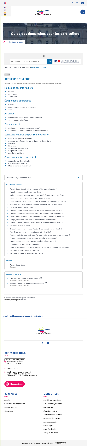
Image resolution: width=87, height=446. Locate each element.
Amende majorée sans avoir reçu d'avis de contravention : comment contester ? (40, 235)
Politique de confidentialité (31, 443)
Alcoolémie (12, 97)
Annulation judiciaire (16, 153)
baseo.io (23, 300)
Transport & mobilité (51, 433)
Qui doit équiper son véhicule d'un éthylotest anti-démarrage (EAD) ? (36, 229)
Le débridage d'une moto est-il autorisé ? (25, 244)
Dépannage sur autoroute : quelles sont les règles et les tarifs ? (34, 241)
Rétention (12, 146)
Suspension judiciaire (16, 151)
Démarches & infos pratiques (14, 404)
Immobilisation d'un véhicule (19, 161)
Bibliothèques (48, 425)
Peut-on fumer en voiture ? (20, 226)
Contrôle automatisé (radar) (18, 120)
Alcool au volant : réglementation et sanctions (28, 283)
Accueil (5, 316)
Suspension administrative (18, 148)
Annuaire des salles (50, 422)
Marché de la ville (50, 429)
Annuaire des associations (53, 415)
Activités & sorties (10, 407)
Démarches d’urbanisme (52, 418)
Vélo (10, 109)
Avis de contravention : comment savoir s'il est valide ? (30, 232)
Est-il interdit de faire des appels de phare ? (26, 253)
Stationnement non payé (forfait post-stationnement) (28, 130)
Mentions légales (47, 443)
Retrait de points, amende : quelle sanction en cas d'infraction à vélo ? (36, 223)
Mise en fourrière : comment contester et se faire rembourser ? (33, 238)
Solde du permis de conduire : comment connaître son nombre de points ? (38, 201)
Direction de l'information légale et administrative (20, 298)
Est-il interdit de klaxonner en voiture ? (24, 250)
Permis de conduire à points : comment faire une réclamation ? (33, 189)
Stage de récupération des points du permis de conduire (29, 141)
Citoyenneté (8, 411)
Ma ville (7, 400)
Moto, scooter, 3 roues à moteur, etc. (22, 107)
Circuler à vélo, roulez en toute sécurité (26, 278)
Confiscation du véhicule (17, 163)
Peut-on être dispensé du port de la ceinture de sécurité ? (31, 198)
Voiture (11, 105)
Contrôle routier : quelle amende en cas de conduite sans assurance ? (36, 213)
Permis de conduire (17, 265)
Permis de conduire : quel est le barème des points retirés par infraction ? (37, 217)
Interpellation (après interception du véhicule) (25, 118)
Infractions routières (38, 67)
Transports (25, 67)
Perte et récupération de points (20, 139)
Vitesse (11, 92)
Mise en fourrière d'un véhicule (19, 166)
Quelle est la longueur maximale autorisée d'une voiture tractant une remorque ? (40, 247)
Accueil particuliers (12, 67)
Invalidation (12, 143)
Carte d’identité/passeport (53, 404)
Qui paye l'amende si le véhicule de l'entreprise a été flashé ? (33, 220)
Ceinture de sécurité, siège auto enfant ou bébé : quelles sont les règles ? (38, 195)
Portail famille (48, 407)
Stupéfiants (12, 94)
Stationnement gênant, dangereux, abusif (23, 128)
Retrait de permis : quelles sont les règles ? (26, 192)
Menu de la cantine (50, 411)
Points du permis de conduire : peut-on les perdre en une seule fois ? (36, 204)
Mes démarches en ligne (52, 400)
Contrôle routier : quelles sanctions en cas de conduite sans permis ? (36, 210)
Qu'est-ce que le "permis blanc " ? (23, 207)
